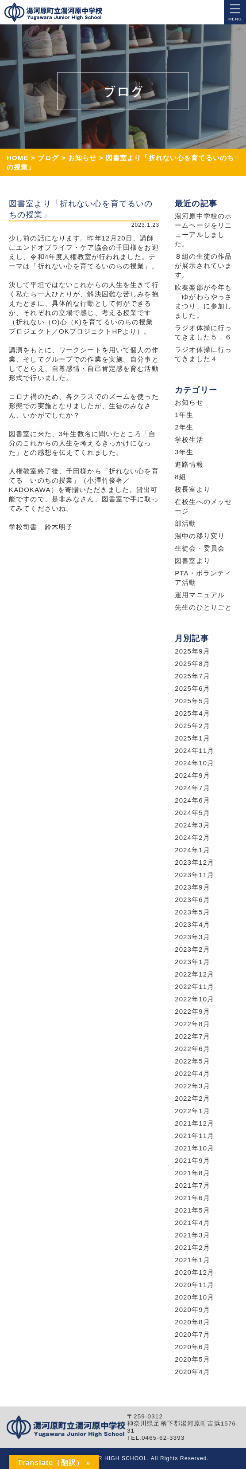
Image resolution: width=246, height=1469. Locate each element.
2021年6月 (192, 1197)
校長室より (193, 489)
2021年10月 (194, 1148)
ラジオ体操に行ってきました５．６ (203, 332)
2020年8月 (192, 1322)
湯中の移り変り (200, 536)
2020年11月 (194, 1284)
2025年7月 (192, 676)
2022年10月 (194, 999)
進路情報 (189, 464)
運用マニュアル (200, 595)
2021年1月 (192, 1260)
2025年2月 (192, 725)
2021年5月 (192, 1210)
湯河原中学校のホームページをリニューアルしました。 (203, 230)
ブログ (48, 157)
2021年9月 (192, 1160)
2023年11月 (194, 874)
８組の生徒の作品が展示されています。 (203, 265)
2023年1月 (192, 961)
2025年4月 (192, 713)
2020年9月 (192, 1309)
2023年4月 (192, 924)
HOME (18, 157)
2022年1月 (192, 1111)
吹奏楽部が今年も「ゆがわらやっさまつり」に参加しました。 (203, 301)
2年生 (184, 427)
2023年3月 (192, 937)
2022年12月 (194, 974)
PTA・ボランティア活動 (203, 577)
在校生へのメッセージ (203, 506)
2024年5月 (192, 812)
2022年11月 (194, 986)
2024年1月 (192, 850)
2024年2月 (192, 837)
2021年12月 (194, 1123)
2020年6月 (192, 1347)
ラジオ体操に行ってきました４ (203, 354)
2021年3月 (192, 1235)
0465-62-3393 (163, 1437)
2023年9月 (192, 887)
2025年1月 (192, 738)
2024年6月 (192, 800)
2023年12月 (194, 862)
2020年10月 (194, 1297)
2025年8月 (192, 663)
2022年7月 (192, 1036)
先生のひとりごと (203, 607)
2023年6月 (192, 899)
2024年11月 (194, 750)
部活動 (185, 523)
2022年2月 (192, 1098)
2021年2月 (192, 1247)
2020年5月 (192, 1359)
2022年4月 (192, 1073)
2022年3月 (192, 1086)
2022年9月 (192, 1011)
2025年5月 (192, 701)
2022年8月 (192, 1024)
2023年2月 (192, 949)
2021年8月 (192, 1173)
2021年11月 (194, 1135)
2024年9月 (192, 775)
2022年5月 (192, 1061)
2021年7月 (192, 1185)
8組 (180, 476)
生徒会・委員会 (200, 548)
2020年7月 (192, 1334)
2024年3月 (192, 825)
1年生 (184, 414)
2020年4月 (192, 1371)
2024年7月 (192, 788)
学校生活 (189, 439)
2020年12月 (194, 1272)
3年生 (184, 452)
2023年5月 (192, 912)
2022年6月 (192, 1048)
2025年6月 (192, 688)
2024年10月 (194, 763)
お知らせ (82, 157)
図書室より (193, 560)
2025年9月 (192, 651)
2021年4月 (192, 1222)
